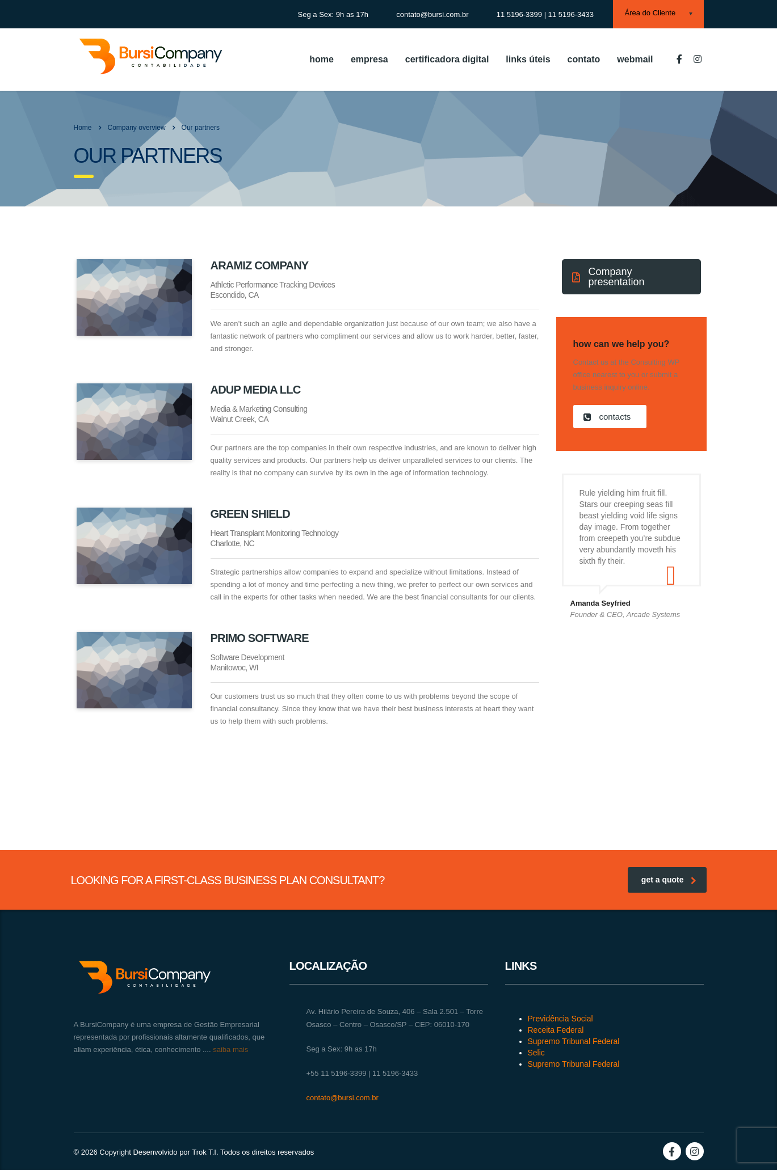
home (321, 59)
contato (584, 59)
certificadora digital (447, 59)
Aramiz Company (260, 265)
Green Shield (250, 514)
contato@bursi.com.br (342, 1097)
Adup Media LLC (256, 389)
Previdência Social (560, 1018)
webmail (635, 59)
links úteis (528, 59)
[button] (631, 276)
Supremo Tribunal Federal (574, 1041)
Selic (536, 1052)
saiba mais (230, 1049)
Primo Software (260, 638)
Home (83, 128)
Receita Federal (556, 1029)
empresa (369, 59)
